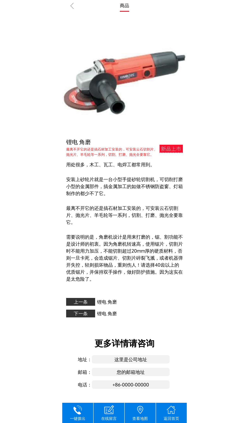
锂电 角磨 (107, 302)
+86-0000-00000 (130, 385)
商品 (124, 5)
